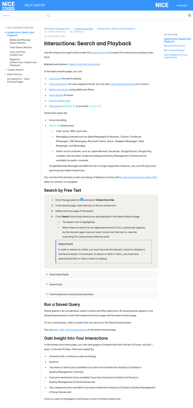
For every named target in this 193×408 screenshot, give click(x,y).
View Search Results (21, 47)
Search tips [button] (54, 284)
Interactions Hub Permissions (84, 64)
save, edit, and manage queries (70, 329)
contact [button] (93, 106)
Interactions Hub (23, 28)
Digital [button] (53, 125)
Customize (55, 78)
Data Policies (14, 74)
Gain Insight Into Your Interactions (175, 56)
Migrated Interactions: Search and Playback (23, 62)
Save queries (56, 95)
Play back (54, 106)
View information (58, 84)
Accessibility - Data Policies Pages (18, 80)
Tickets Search (15, 69)
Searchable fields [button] (58, 274)
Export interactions (59, 100)
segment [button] (67, 106)
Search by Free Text (174, 45)
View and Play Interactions (17, 53)
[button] (48, 15)
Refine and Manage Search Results (20, 41)
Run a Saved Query (174, 50)
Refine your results (59, 89)
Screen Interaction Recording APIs (138, 177)
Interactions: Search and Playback (20, 34)
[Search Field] (26, 15)
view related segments (122, 84)
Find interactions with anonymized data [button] (70, 294)
